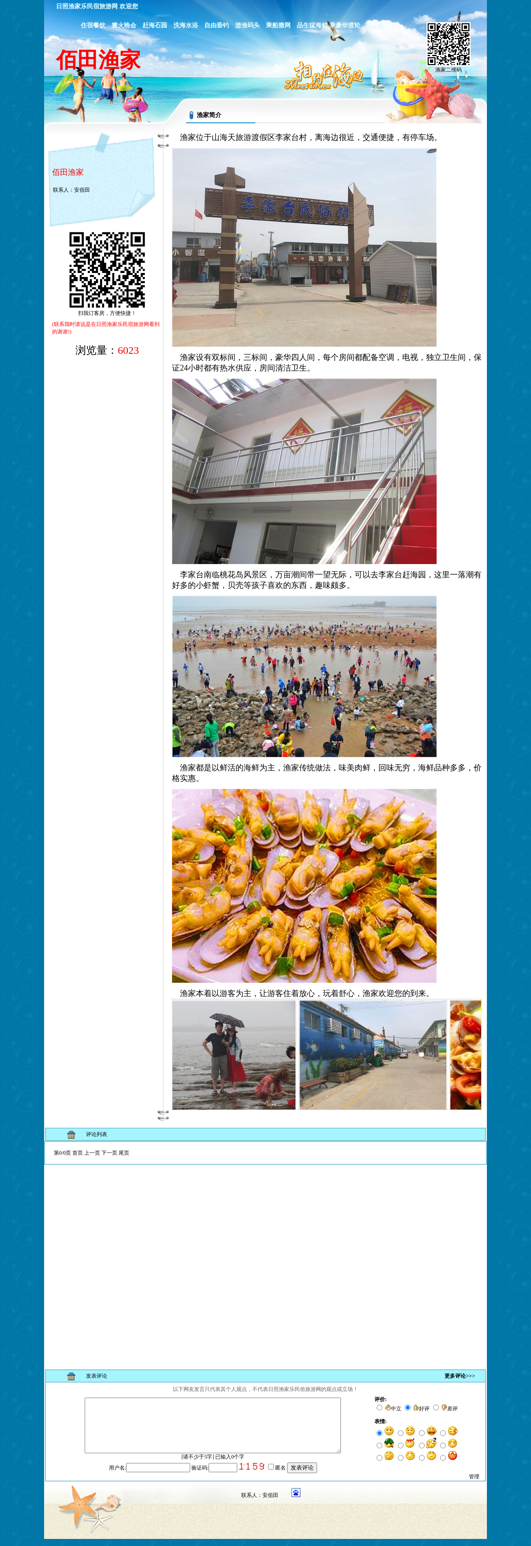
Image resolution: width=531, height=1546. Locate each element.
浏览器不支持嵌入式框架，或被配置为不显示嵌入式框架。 (265, 1251)
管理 (474, 1484)
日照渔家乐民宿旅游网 (87, 6)
